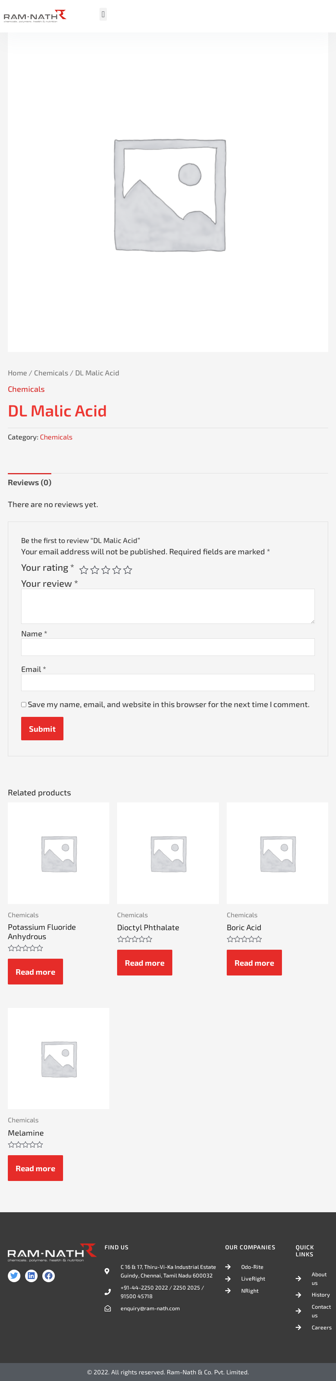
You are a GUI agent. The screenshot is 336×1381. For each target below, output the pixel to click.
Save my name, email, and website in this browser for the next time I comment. (169, 704)
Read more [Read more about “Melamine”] (35, 1168)
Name (34, 633)
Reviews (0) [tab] (29, 482)
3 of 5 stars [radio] (105, 570)
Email (33, 669)
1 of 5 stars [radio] (84, 570)
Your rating (47, 567)
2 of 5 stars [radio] (94, 570)
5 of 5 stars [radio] (127, 570)
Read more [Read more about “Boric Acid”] (254, 962)
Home (17, 372)
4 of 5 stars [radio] (116, 570)
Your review (49, 583)
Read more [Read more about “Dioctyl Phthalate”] (144, 962)
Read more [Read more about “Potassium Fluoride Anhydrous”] (35, 971)
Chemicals (51, 372)
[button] (103, 14)
